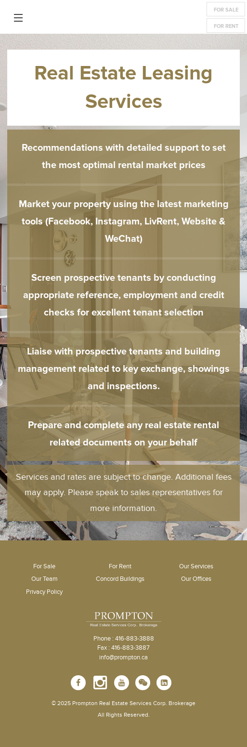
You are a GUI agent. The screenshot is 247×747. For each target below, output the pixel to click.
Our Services (196, 566)
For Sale (226, 10)
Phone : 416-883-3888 (123, 638)
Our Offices (196, 579)
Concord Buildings (120, 579)
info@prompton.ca (123, 657)
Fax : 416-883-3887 (123, 648)
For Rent (226, 26)
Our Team (44, 579)
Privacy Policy (44, 592)
